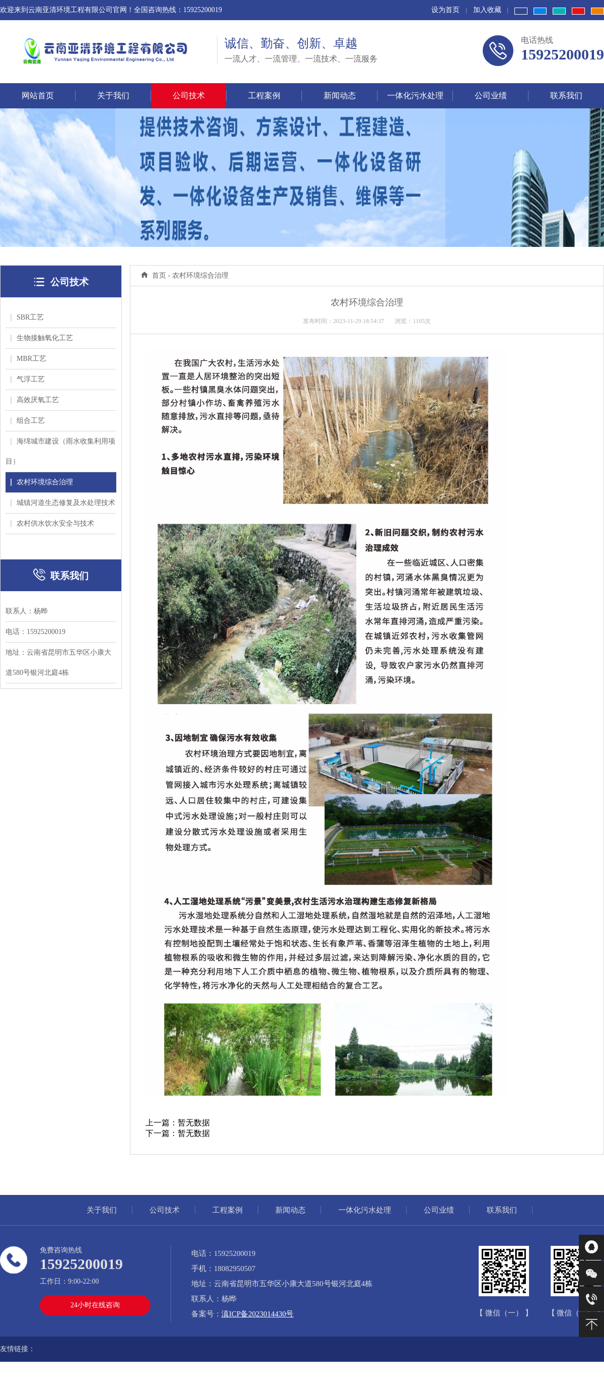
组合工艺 (28, 420)
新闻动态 (290, 1210)
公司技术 (164, 1210)
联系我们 (502, 1210)
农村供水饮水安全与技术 (52, 523)
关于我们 (102, 1210)
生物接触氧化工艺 (42, 338)
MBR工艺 (28, 358)
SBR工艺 (27, 317)
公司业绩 (439, 1210)
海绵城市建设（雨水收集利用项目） (60, 451)
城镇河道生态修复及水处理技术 (63, 503)
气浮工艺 (28, 379)
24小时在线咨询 (95, 1305)
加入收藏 (487, 10)
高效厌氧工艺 (35, 400)
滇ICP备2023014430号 (257, 1314)
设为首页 (445, 10)
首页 (159, 275)
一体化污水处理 (364, 1210)
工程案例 (227, 1210)
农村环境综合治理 (42, 482)
